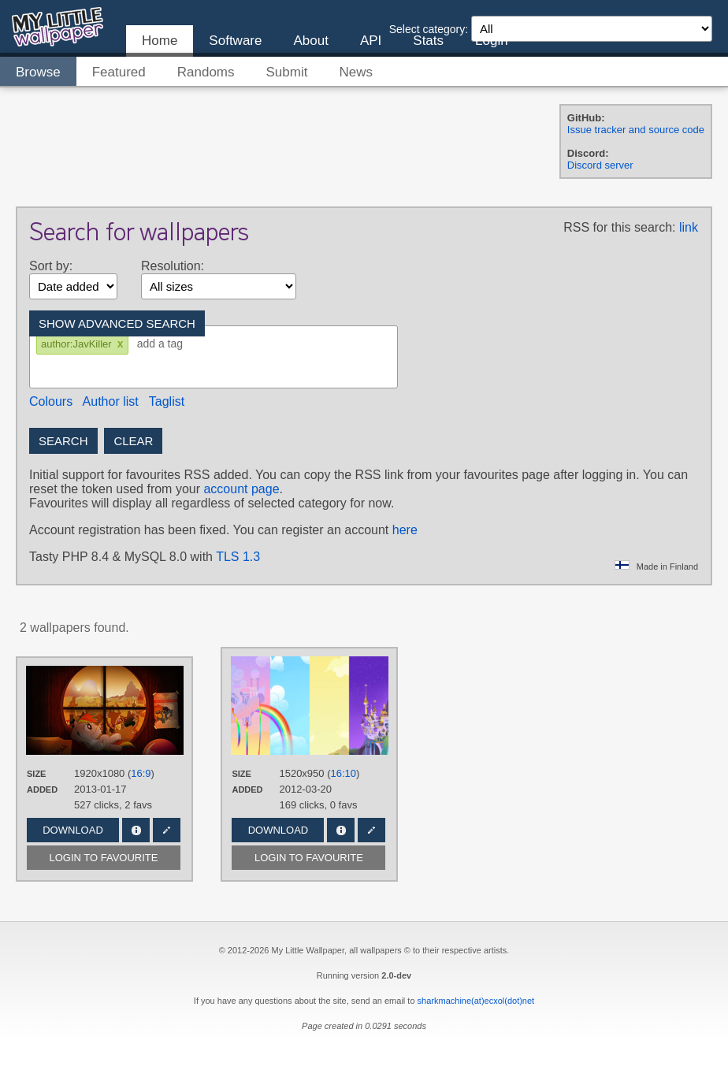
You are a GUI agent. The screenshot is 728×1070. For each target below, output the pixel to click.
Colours (50, 401)
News (356, 72)
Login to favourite (104, 858)
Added (42, 789)
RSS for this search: (619, 227)
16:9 (140, 773)
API (370, 40)
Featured (119, 72)
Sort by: (50, 266)
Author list (111, 401)
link (688, 227)
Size (36, 773)
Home (159, 40)
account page (241, 489)
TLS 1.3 (238, 556)
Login (491, 40)
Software (235, 40)
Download (73, 830)
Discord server (600, 165)
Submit (287, 72)
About (310, 40)
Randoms (206, 72)
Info (136, 830)
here (405, 530)
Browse (38, 72)
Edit (166, 830)
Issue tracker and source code (635, 130)
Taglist (166, 401)
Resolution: (172, 266)
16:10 (344, 773)
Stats (428, 40)
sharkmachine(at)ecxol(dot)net (476, 1000)
